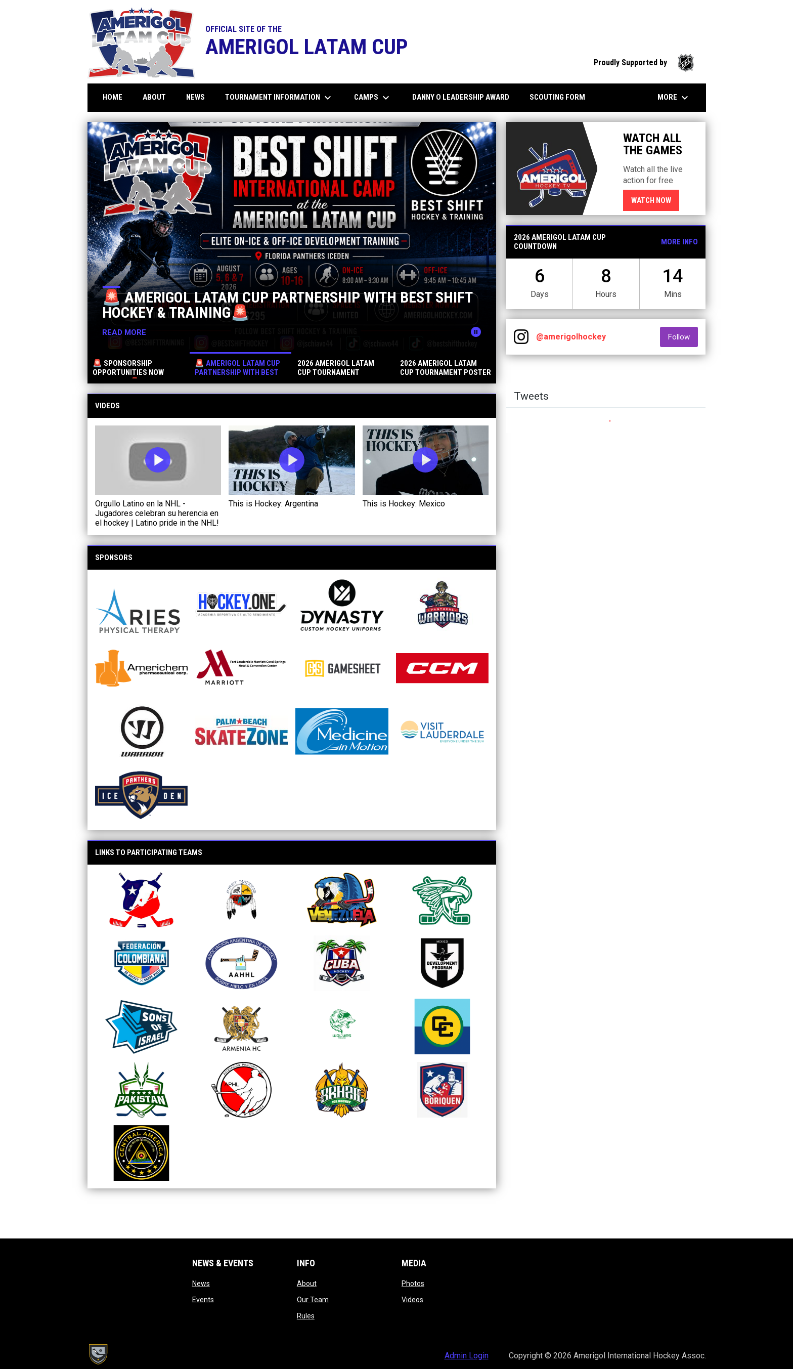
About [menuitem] (158, 97)
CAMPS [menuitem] (373, 98)
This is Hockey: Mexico (404, 503)
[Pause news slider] (476, 332)
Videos (412, 1300)
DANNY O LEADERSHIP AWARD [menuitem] (464, 97)
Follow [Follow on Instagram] (683, 336)
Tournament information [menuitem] (279, 98)
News (201, 1283)
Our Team (313, 1300)
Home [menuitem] (112, 97)
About (307, 1283)
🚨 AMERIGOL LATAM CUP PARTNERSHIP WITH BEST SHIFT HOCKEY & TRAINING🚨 (288, 304)
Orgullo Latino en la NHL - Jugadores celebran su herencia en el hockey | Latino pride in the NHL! (157, 513)
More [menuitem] (674, 98)
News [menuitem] (195, 97)
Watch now (655, 200)
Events (203, 1300)
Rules (306, 1316)
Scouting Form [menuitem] (557, 97)
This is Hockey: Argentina (273, 503)
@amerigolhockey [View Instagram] (571, 336)
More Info (679, 241)
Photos (413, 1283)
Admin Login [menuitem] (467, 1355)
